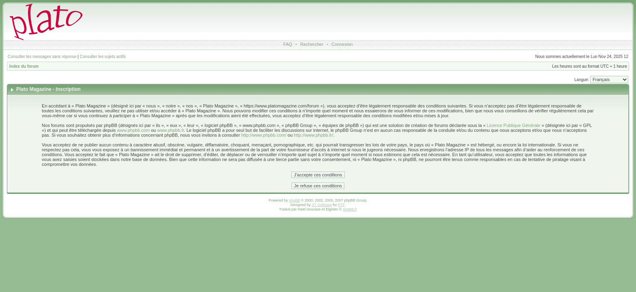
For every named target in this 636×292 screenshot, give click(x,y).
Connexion (342, 44)
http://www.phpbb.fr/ (313, 135)
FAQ (287, 44)
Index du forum (24, 66)
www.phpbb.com (133, 130)
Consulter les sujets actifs (103, 56)
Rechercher (311, 44)
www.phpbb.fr (170, 130)
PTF (341, 205)
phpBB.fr (350, 209)
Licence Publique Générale (513, 125)
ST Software (322, 205)
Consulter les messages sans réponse (42, 56)
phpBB (294, 200)
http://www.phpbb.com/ (263, 135)
